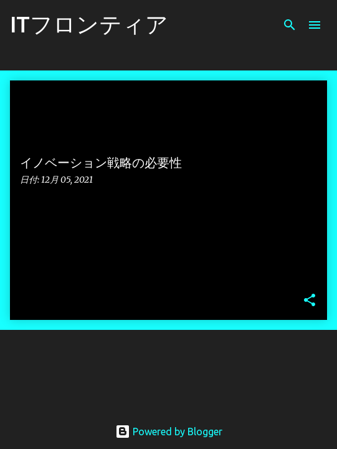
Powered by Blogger (168, 431)
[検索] (289, 25)
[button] (309, 300)
